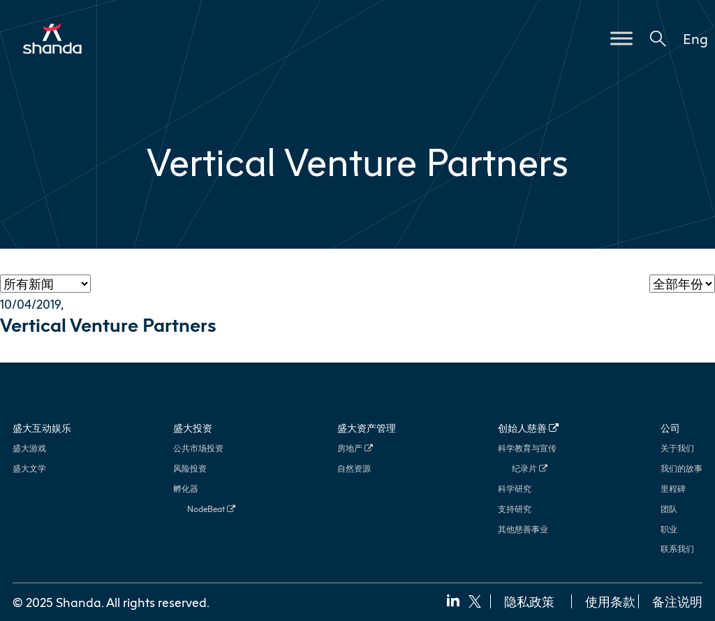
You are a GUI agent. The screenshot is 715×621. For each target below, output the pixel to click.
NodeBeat (211, 509)
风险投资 (190, 468)
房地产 (355, 448)
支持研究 (514, 509)
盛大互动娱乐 (42, 428)
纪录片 (529, 468)
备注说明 (677, 601)
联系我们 (677, 548)
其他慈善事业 (523, 529)
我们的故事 (681, 468)
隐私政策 (529, 601)
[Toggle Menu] (621, 38)
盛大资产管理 (366, 428)
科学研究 (514, 488)
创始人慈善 (528, 428)
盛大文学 (29, 468)
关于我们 (677, 448)
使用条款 (610, 601)
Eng (695, 38)
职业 (669, 529)
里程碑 (673, 488)
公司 (670, 428)
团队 (669, 509)
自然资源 (354, 468)
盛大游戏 (29, 448)
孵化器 (185, 488)
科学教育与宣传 (527, 448)
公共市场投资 (198, 448)
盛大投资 (192, 428)
